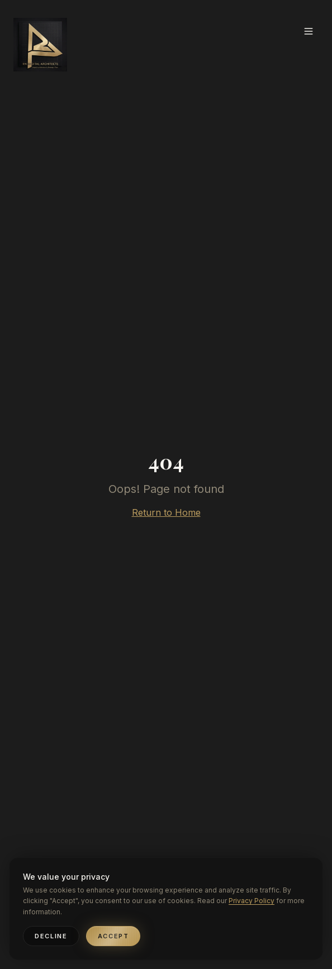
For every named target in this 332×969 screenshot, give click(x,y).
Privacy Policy (251, 900)
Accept (113, 936)
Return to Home (166, 512)
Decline (51, 936)
